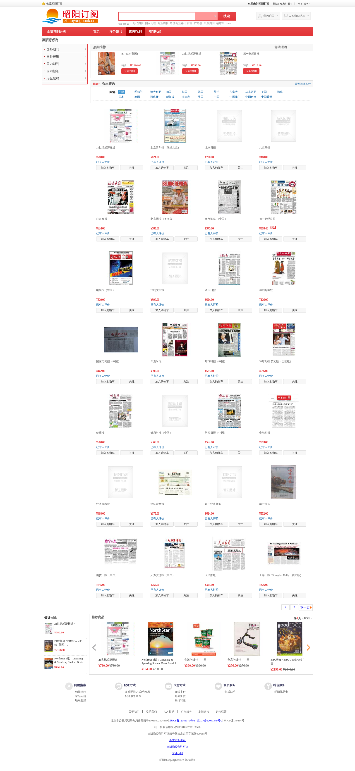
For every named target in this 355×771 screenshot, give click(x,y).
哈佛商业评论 (178, 23)
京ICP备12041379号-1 (182, 720)
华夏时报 (156, 361)
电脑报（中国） (105, 290)
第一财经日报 (251, 53)
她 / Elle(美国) (129, 53)
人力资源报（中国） (163, 575)
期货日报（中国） (107, 575)
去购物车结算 (297, 15)
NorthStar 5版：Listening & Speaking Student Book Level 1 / (68, 662)
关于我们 (134, 711)
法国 (184, 91)
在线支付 (180, 691)
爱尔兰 (138, 91)
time (228, 23)
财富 (189, 23)
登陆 (275, 3)
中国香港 (266, 96)
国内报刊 (135, 31)
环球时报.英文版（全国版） (276, 361)
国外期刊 (52, 49)
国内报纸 (50, 40)
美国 (264, 91)
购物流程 (80, 691)
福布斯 (220, 23)
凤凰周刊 (209, 23)
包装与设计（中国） (197, 659)
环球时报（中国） (216, 361)
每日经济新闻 (213, 504)
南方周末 (264, 504)
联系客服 (80, 700)
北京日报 (210, 147)
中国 (216, 96)
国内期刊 (52, 64)
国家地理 (150, 23)
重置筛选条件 (303, 84)
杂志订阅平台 (177, 740)
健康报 (100, 432)
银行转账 (180, 700)
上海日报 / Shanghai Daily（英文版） (281, 575)
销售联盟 (221, 711)
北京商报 (264, 147)
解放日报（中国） (216, 432)
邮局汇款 (180, 696)
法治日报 (210, 290)
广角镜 (198, 23)
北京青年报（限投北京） (165, 147)
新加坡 (170, 96)
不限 (121, 91)
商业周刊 (163, 23)
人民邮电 (210, 575)
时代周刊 (138, 23)
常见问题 (80, 696)
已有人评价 (103, 162)
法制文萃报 (157, 290)
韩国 (200, 91)
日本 (121, 96)
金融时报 (264, 432)
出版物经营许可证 (177, 746)
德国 (169, 91)
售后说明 (230, 691)
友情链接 (203, 711)
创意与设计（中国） (240, 659)
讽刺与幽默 (266, 290)
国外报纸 (52, 56)
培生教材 (52, 78)
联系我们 (151, 711)
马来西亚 (250, 91)
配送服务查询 (133, 696)
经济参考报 (103, 504)
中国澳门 (235, 96)
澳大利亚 (155, 91)
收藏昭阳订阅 (54, 3)
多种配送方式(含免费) (138, 691)
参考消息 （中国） (216, 218)
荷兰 (216, 91)
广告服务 (186, 711)
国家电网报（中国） (108, 361)
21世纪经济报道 (191, 53)
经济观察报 (157, 504)
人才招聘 (168, 711)
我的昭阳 (268, 15)
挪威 (280, 91)
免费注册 (285, 3)
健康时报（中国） (161, 432)
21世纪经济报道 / (64, 623)
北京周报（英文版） (163, 218)
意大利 (186, 96)
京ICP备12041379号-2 (210, 720)
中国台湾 (250, 96)
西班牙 (154, 96)
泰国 (137, 96)
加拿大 (234, 91)
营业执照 (177, 753)
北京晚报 (101, 218)
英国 (200, 96)
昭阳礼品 (155, 31)
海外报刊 (116, 31)
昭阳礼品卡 (281, 691)
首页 (96, 31)
